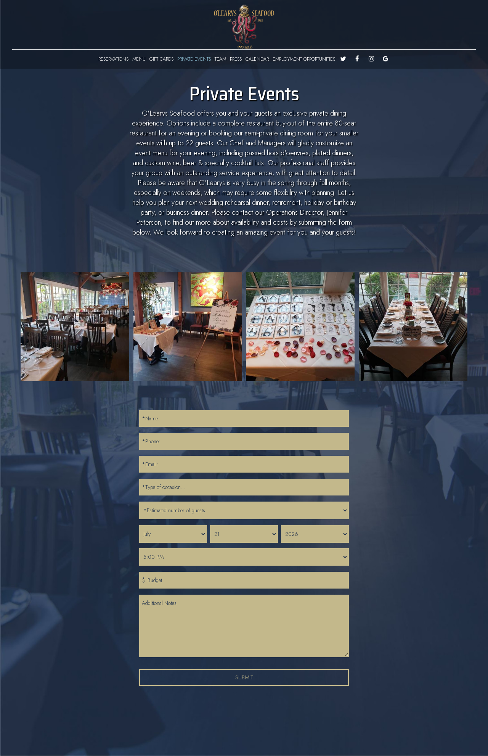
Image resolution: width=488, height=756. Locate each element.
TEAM (220, 59)
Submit (244, 677)
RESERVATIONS (113, 59)
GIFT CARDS (161, 59)
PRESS (236, 59)
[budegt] (244, 580)
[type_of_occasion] (244, 487)
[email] (244, 464)
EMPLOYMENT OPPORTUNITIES (304, 59)
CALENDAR (257, 59)
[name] (244, 418)
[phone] (244, 441)
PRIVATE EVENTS (194, 59)
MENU (139, 59)
